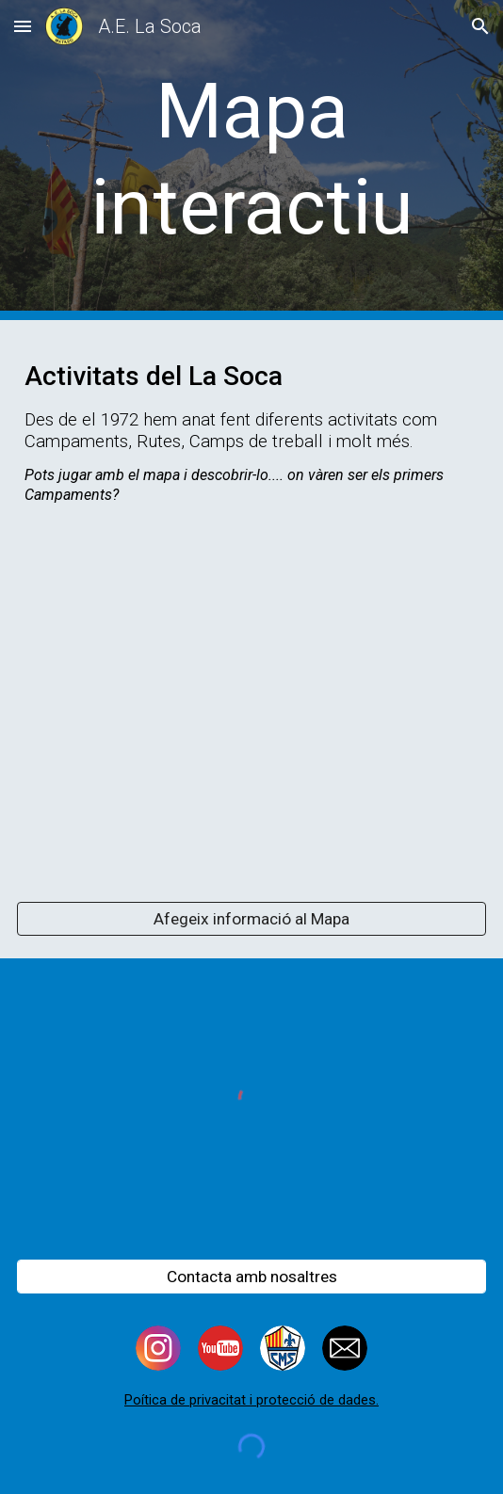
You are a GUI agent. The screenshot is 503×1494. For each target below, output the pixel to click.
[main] (251, 159)
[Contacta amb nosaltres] (251, 1276)
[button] (22, 26)
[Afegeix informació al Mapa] (251, 919)
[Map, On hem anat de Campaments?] (251, 704)
